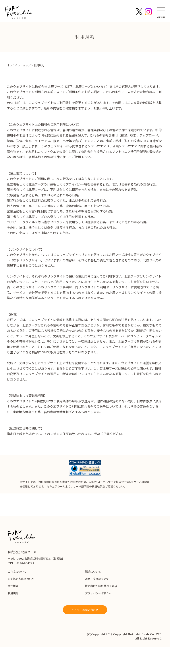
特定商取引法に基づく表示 (101, 586)
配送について (93, 571)
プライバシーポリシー (98, 593)
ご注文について (17, 571)
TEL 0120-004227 (21, 563)
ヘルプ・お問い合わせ (85, 609)
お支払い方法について (21, 579)
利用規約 (13, 593)
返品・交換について (97, 579)
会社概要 (13, 586)
